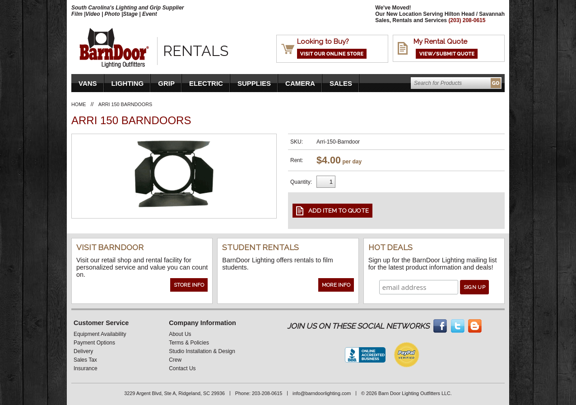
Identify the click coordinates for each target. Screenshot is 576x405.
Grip (166, 83)
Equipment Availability (100, 334)
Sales (341, 83)
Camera (300, 83)
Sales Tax (85, 360)
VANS (88, 83)
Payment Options (94, 343)
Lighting (127, 83)
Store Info (189, 285)
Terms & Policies (189, 343)
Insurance (86, 368)
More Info (336, 285)
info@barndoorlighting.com (322, 393)
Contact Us (182, 368)
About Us (180, 334)
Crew (175, 360)
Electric (206, 83)
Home (78, 104)
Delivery (83, 351)
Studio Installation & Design (202, 351)
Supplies (254, 83)
